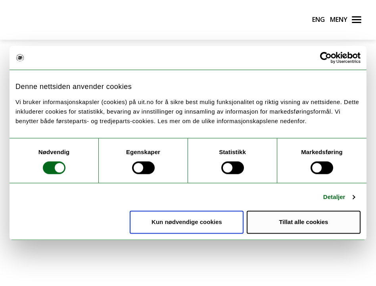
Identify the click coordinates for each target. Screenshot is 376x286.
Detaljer (334, 196)
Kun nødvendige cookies (187, 222)
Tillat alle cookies (303, 222)
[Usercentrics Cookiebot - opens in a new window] (326, 58)
